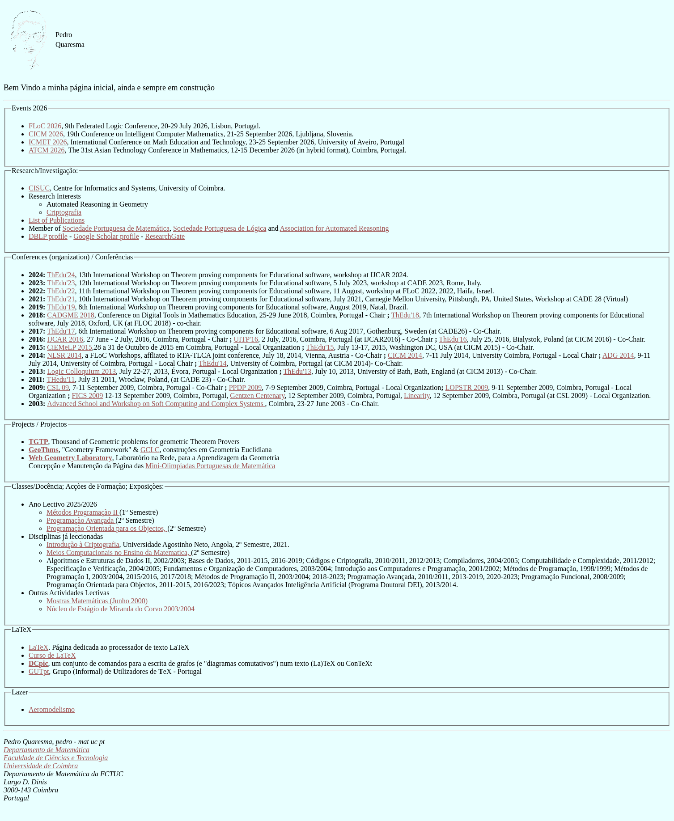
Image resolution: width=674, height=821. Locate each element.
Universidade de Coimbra (41, 766)
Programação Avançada (81, 520)
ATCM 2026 (46, 150)
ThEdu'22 (61, 291)
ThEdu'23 (61, 283)
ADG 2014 (618, 355)
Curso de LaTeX (52, 655)
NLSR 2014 (64, 355)
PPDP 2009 (245, 387)
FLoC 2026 (45, 126)
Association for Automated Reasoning (334, 228)
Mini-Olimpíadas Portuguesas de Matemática (210, 466)
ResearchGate (165, 236)
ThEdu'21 (61, 299)
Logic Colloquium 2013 (81, 371)
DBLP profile (48, 236)
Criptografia (64, 212)
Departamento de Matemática (46, 749)
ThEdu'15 (320, 347)
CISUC (39, 188)
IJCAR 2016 (65, 339)
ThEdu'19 (61, 307)
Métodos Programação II (83, 512)
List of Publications (57, 220)
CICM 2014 (405, 355)
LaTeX (38, 647)
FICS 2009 (87, 395)
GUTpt (39, 671)
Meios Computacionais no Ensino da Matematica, (119, 552)
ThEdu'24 (61, 275)
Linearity (417, 395)
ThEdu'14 (212, 363)
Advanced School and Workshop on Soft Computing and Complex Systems (156, 403)
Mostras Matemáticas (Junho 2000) (97, 601)
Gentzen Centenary (257, 395)
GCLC (150, 449)
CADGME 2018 (70, 315)
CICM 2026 (46, 134)
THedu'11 (61, 379)
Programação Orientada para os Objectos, (107, 528)
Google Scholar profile (106, 236)
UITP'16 (245, 339)
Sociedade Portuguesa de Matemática (116, 228)
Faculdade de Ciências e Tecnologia (56, 758)
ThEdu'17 (61, 331)
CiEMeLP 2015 (69, 347)
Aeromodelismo (52, 709)
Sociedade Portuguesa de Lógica (219, 228)
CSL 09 (58, 387)
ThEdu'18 (405, 315)
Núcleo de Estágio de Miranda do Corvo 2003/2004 (121, 609)
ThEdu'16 (452, 339)
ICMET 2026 (48, 142)
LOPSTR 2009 (466, 387)
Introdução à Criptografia (83, 544)
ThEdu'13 (297, 371)
